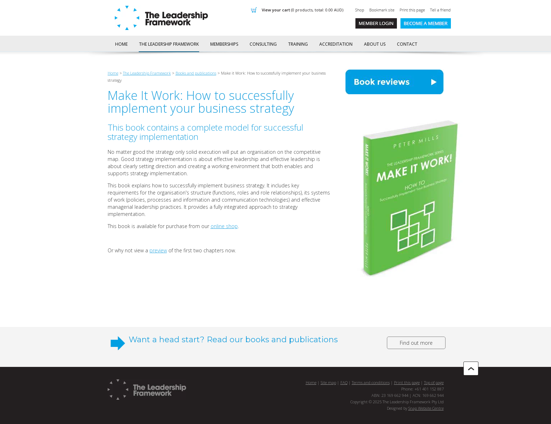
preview (158, 250)
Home (121, 44)
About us (374, 44)
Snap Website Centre (426, 408)
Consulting (263, 44)
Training (298, 44)
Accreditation (336, 44)
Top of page (434, 382)
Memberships (224, 44)
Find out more (416, 342)
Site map (328, 382)
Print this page (407, 382)
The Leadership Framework (169, 44)
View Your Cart (302, 10)
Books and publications (196, 73)
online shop (224, 226)
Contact (407, 44)
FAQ (344, 382)
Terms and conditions (371, 382)
